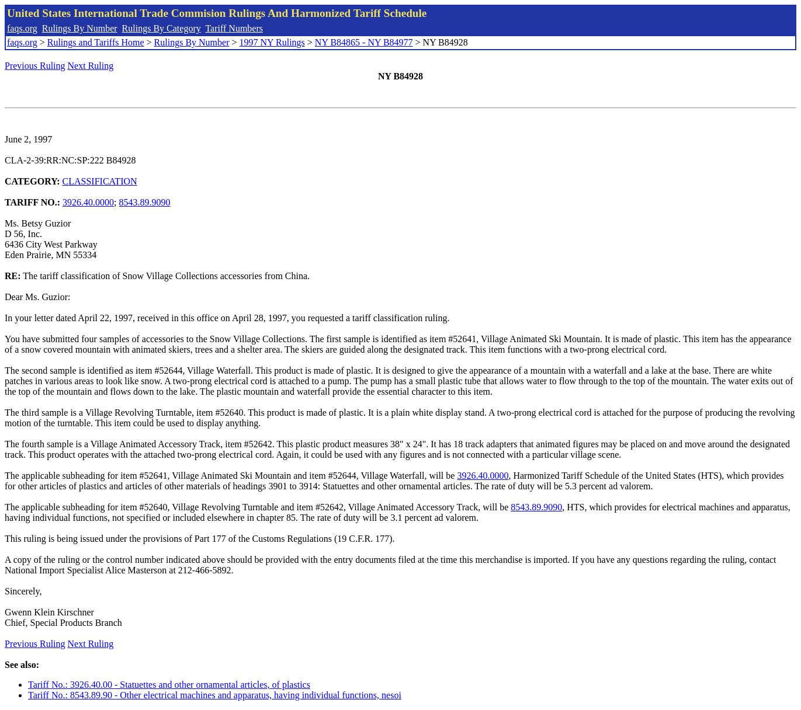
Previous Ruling (35, 66)
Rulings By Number (79, 28)
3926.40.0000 (88, 202)
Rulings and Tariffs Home (95, 42)
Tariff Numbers (234, 28)
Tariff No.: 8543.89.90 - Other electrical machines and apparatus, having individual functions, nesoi (214, 695)
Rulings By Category (161, 28)
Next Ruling (91, 66)
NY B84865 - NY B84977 (364, 42)
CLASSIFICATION (100, 181)
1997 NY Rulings (272, 42)
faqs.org (22, 28)
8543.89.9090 (145, 202)
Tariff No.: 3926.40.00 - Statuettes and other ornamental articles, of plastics (169, 685)
